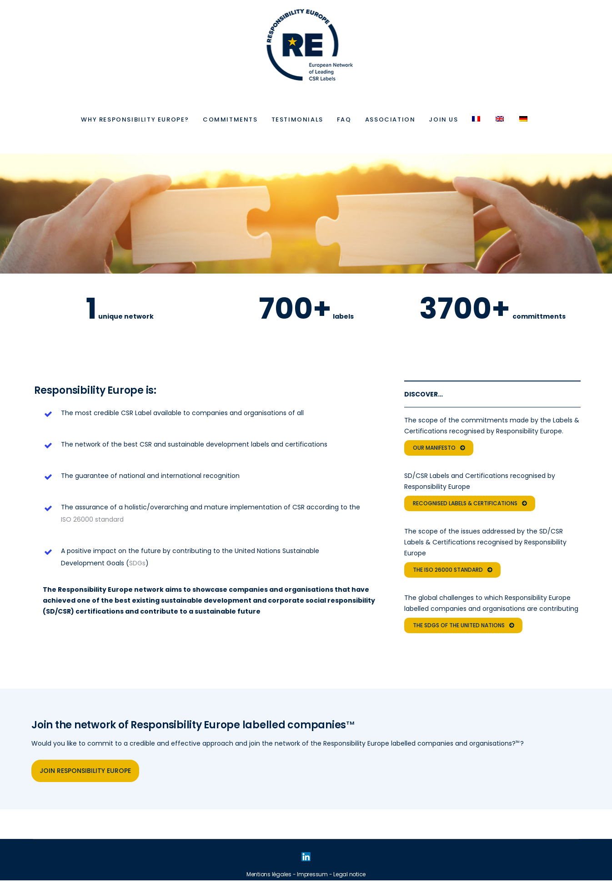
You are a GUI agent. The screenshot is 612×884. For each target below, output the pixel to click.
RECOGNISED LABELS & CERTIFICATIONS (470, 503)
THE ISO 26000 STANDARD (452, 569)
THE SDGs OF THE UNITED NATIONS (463, 625)
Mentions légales (268, 874)
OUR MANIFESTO (439, 447)
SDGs (137, 563)
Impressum (312, 874)
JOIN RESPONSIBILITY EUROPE (85, 770)
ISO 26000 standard (92, 519)
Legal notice (349, 874)
